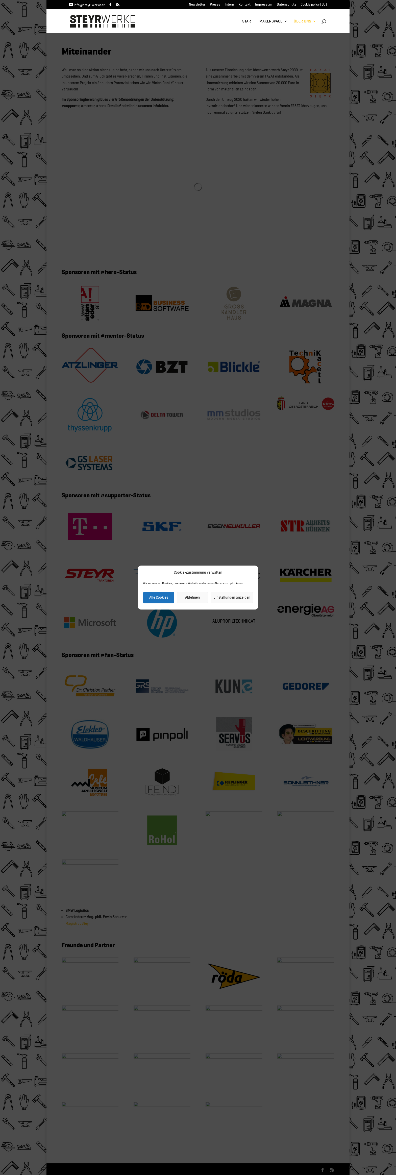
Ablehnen (192, 597)
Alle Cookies (158, 597)
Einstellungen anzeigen (231, 597)
